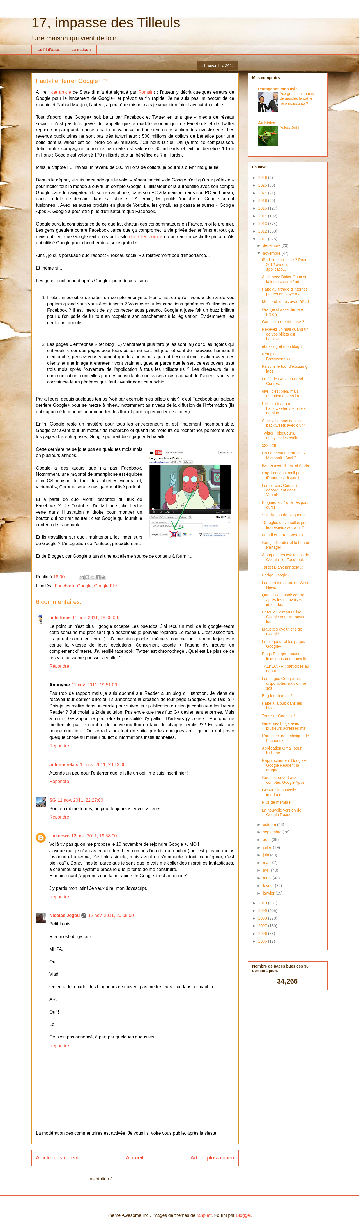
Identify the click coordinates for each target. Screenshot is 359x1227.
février (269, 885)
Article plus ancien (212, 1158)
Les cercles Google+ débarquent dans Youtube (280, 490)
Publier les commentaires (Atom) (148, 1179)
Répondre (59, 666)
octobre (270, 824)
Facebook (65, 585)
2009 (263, 910)
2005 (263, 941)
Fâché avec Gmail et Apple (285, 465)
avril (267, 870)
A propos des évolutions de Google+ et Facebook (285, 557)
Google (84, 585)
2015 (263, 208)
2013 (263, 223)
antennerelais (63, 764)
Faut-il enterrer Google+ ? (284, 535)
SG (52, 800)
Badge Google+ (275, 575)
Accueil (134, 1158)
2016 (263, 200)
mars (268, 878)
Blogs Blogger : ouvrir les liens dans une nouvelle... (286, 656)
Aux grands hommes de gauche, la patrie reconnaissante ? (297, 98)
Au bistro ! (268, 123)
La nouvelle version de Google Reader (281, 812)
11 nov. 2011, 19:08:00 (95, 617)
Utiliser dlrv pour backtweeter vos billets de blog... (284, 408)
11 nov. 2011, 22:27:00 (80, 800)
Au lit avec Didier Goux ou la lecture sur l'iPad (284, 279)
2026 (263, 177)
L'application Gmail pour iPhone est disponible (283, 475)
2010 (263, 903)
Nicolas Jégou (64, 915)
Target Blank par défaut (282, 567)
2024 (263, 193)
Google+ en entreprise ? (283, 322)
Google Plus (106, 585)
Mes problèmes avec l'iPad (285, 301)
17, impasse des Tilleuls (105, 23)
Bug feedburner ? (277, 695)
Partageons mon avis (278, 89)
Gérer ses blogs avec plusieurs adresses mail (284, 725)
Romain (146, 92)
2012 (263, 231)
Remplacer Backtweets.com (278, 356)
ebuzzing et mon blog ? (282, 346)
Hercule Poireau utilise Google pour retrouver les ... (283, 617)
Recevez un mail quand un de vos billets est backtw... (285, 334)
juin (266, 855)
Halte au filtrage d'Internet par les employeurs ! (284, 291)
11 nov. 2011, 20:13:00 (103, 764)
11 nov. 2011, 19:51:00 (94, 685)
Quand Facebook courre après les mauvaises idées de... (283, 600)
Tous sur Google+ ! (278, 716)
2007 (263, 925)
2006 (263, 933)
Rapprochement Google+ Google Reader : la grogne (284, 765)
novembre (272, 253)
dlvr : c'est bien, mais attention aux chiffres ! (283, 393)
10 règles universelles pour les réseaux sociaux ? (285, 525)
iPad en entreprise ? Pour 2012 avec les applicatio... (284, 265)
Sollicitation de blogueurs (284, 515)
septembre (272, 832)
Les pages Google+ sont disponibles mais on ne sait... (284, 683)
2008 (263, 918)
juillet (268, 847)
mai (266, 862)
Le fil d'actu (48, 49)
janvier (269, 893)
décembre (272, 245)
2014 (263, 216)
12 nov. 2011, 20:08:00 (111, 915)
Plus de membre (276, 802)
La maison (81, 49)
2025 (263, 185)
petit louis (60, 617)
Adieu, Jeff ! (289, 127)
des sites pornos (146, 236)
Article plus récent (57, 1158)
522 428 (269, 445)
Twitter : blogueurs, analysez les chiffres (282, 435)
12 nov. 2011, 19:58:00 (94, 835)
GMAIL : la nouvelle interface (279, 792)
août (267, 839)
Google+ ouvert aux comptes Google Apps (283, 780)
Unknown (59, 835)
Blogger (243, 1215)
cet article (61, 92)
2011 (263, 239)
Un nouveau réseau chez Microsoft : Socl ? (284, 455)
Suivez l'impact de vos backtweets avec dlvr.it (283, 423)
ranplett (204, 1215)
